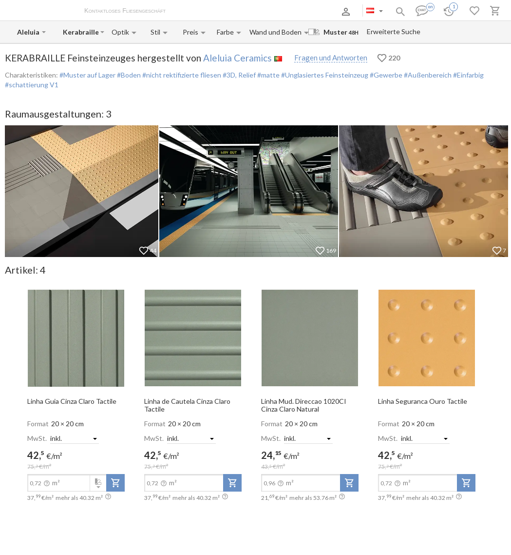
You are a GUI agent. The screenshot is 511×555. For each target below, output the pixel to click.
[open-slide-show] (76, 337)
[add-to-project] (115, 483)
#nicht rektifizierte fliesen (181, 75)
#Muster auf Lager (87, 75)
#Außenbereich (427, 75)
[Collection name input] (80, 32)
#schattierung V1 (31, 84)
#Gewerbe (385, 75)
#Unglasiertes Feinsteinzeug (324, 75)
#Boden (128, 75)
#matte (268, 75)
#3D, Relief (238, 75)
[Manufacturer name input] (28, 32)
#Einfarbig (468, 75)
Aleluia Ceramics (237, 57)
